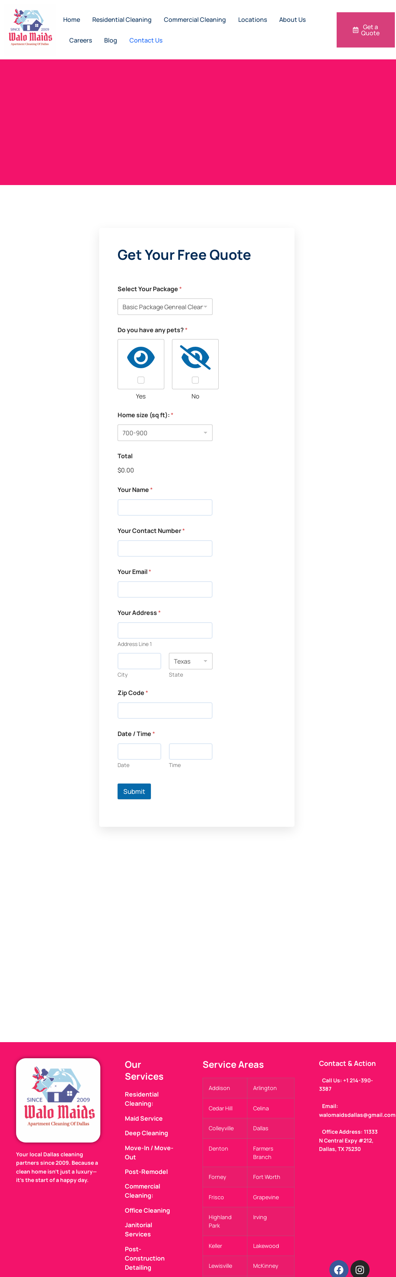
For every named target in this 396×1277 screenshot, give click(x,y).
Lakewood (266, 1245)
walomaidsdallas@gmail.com (357, 1114)
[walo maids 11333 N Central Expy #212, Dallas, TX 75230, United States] (198, 956)
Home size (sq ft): (145, 415)
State (176, 674)
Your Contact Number (151, 530)
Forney (217, 1177)
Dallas (260, 1128)
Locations (252, 19)
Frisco (216, 1197)
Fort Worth (266, 1177)
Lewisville (220, 1266)
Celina (261, 1108)
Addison (219, 1088)
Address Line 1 (135, 644)
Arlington (265, 1088)
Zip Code (133, 693)
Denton (218, 1148)
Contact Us (145, 40)
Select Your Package (150, 289)
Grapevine (266, 1197)
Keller (215, 1245)
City (123, 674)
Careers (80, 40)
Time (175, 765)
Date (123, 765)
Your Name (135, 489)
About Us (292, 19)
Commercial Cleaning (195, 19)
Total (125, 456)
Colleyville (221, 1128)
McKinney (265, 1266)
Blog (110, 40)
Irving (260, 1217)
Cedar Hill (220, 1108)
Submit (134, 791)
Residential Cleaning (122, 19)
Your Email (134, 571)
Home (71, 19)
